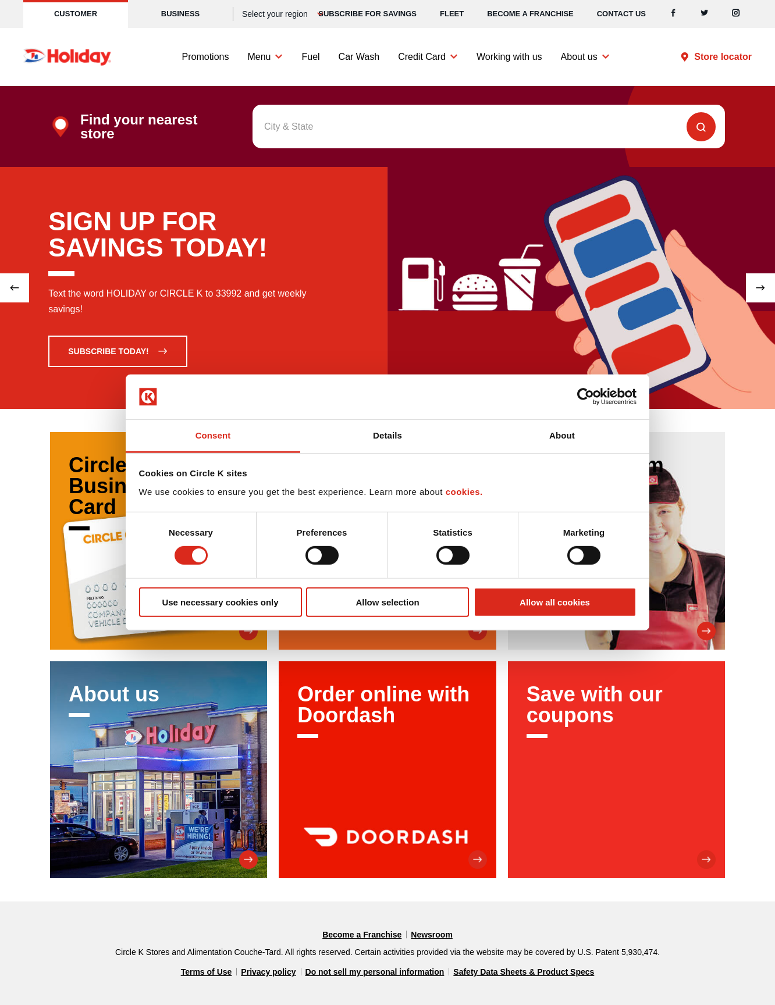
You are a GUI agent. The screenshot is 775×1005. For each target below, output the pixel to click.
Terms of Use (206, 972)
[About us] (158, 769)
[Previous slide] (14, 287)
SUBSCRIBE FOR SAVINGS (367, 13)
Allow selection (387, 602)
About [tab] (562, 435)
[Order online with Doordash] (387, 769)
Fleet (452, 13)
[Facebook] (673, 14)
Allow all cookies (555, 602)
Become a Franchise (530, 13)
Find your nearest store (138, 127)
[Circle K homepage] (67, 57)
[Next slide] (760, 287)
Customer (75, 13)
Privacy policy (268, 972)
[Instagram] (736, 14)
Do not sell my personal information (375, 972)
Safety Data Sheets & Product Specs (523, 972)
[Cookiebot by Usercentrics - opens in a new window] (586, 396)
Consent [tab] (213, 435)
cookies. (464, 492)
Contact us (621, 13)
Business (180, 13)
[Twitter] (704, 14)
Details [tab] (387, 435)
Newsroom (432, 934)
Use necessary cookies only (220, 602)
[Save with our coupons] (616, 769)
